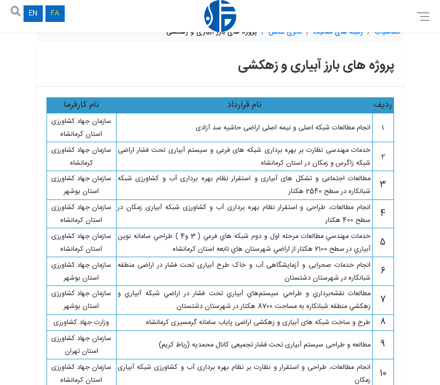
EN (33, 13)
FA (55, 13)
